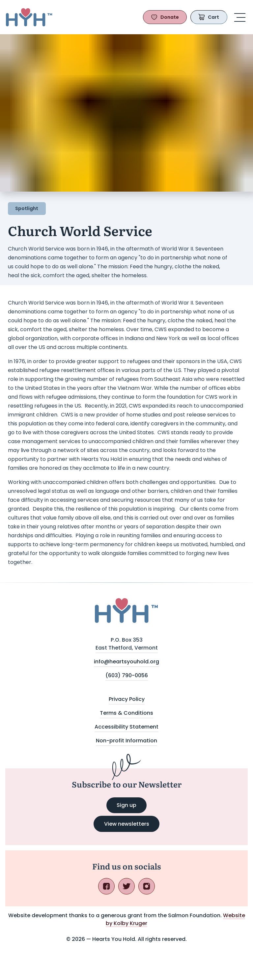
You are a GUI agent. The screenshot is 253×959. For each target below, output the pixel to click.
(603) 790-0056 (126, 675)
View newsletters (126, 824)
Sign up (132, 807)
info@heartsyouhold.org (126, 661)
